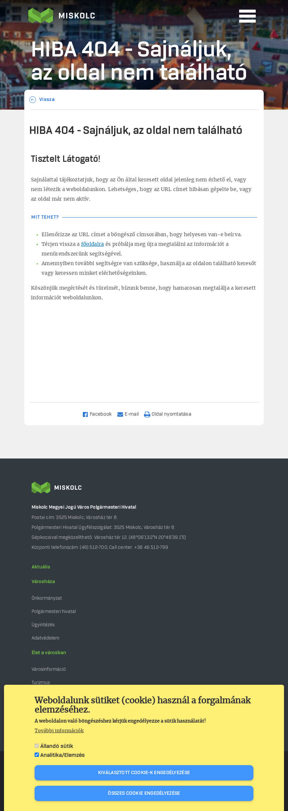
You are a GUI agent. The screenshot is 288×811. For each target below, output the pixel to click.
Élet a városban (49, 653)
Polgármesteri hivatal (54, 611)
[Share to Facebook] (100, 414)
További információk (59, 731)
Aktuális (41, 567)
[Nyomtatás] (170, 414)
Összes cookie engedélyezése (144, 793)
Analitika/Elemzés (62, 755)
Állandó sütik (56, 746)
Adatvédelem (45, 638)
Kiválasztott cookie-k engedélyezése (144, 772)
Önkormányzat (47, 598)
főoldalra (92, 244)
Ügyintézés (43, 624)
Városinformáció (49, 669)
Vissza (47, 99)
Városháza (43, 581)
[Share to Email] (131, 414)
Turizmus (41, 682)
